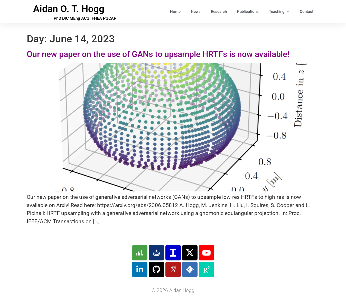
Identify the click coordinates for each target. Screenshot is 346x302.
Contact (306, 11)
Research (219, 11)
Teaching (279, 12)
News (196, 11)
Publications (248, 11)
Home (175, 11)
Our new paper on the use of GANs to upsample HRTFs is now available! (158, 54)
